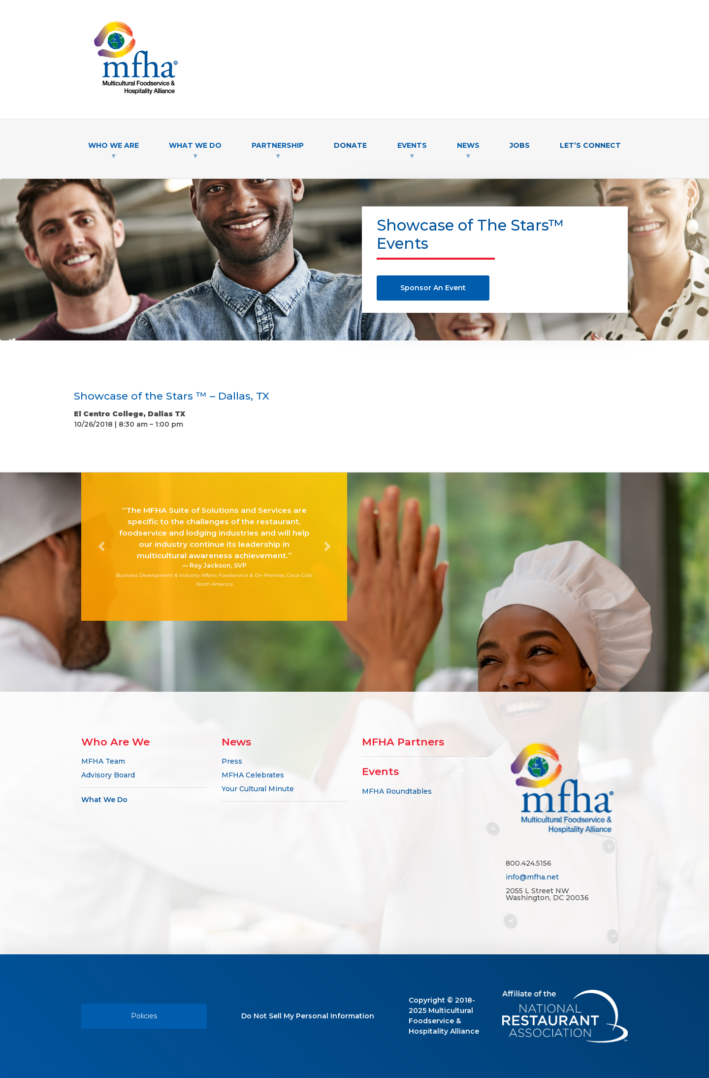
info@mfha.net (532, 877)
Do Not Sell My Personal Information (307, 1015)
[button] (101, 546)
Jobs (520, 145)
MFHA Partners (403, 742)
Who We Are (113, 145)
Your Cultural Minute (258, 788)
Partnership (278, 145)
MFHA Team (103, 761)
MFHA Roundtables (397, 791)
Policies (144, 1015)
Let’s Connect (590, 145)
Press (232, 761)
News (468, 145)
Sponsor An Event (433, 287)
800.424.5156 (528, 863)
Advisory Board (108, 775)
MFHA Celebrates (253, 775)
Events (412, 145)
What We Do (195, 145)
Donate (350, 145)
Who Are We (115, 742)
